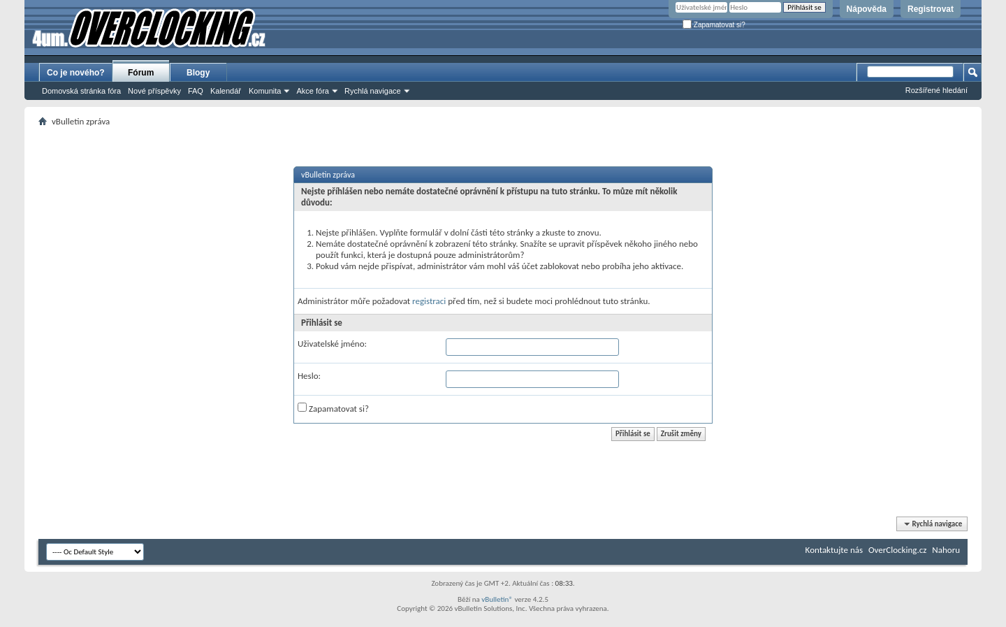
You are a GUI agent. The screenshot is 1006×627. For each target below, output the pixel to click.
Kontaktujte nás (834, 550)
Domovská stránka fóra (81, 91)
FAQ (195, 91)
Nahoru (946, 550)
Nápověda (867, 9)
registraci (429, 301)
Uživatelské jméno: (332, 343)
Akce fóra (312, 91)
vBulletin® (497, 599)
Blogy (198, 73)
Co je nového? (76, 73)
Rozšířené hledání (936, 90)
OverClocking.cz (897, 550)
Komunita (265, 91)
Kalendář (225, 91)
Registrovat (930, 9)
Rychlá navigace (372, 91)
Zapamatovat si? (714, 25)
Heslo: (309, 375)
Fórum (141, 73)
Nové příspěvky (154, 91)
